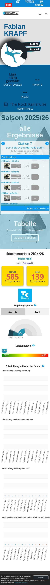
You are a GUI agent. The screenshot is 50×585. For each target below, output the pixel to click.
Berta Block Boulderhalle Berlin (25, 147)
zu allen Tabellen (25, 237)
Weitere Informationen (21, 583)
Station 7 (25, 143)
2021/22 (12, 272)
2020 (37, 272)
